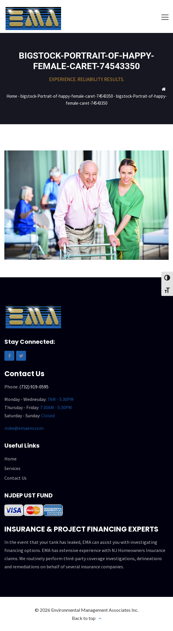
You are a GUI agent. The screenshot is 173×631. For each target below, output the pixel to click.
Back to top (84, 618)
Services (12, 468)
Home (11, 96)
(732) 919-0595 (34, 387)
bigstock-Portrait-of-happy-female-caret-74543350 (66, 96)
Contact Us (15, 478)
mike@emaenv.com (24, 428)
